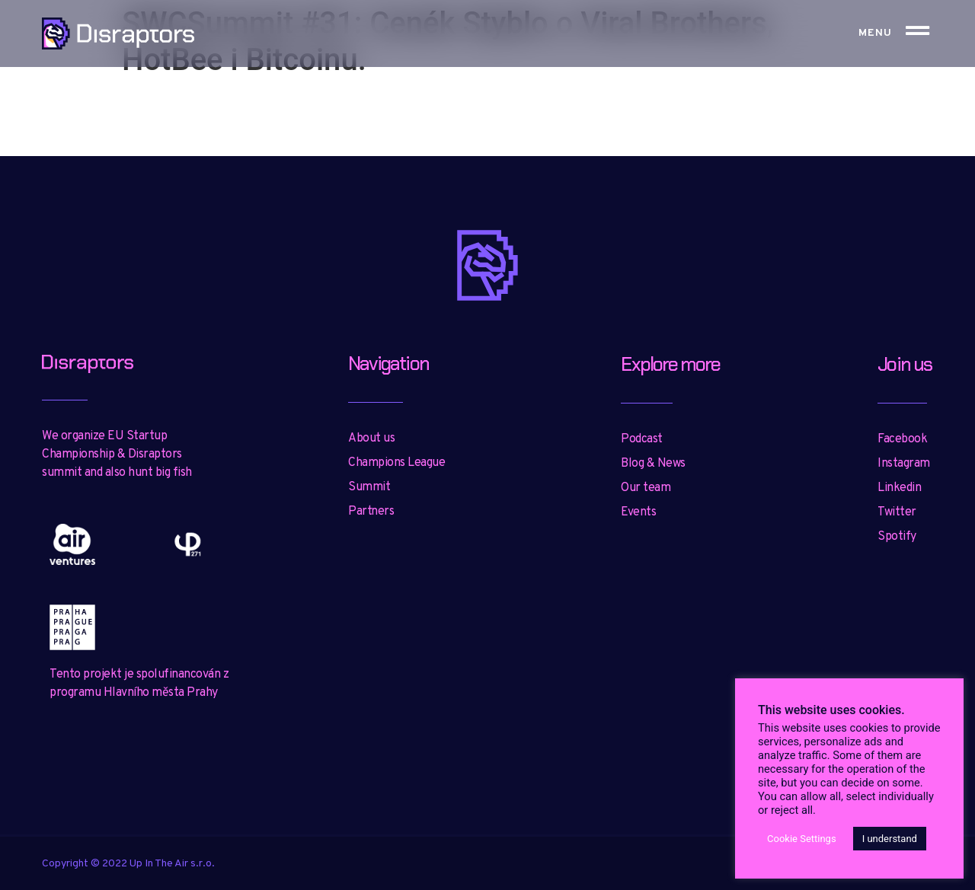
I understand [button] (889, 838)
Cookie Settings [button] (801, 838)
